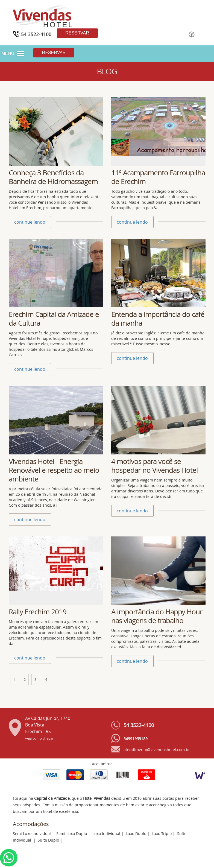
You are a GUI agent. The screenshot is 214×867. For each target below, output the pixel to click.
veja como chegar (39, 738)
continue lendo (29, 222)
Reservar (77, 33)
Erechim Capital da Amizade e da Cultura (54, 319)
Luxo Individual (106, 833)
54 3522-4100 (139, 725)
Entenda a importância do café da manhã (157, 319)
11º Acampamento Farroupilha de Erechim (158, 177)
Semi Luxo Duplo (71, 833)
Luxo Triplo (162, 833)
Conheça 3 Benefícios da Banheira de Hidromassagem (53, 177)
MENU (7, 53)
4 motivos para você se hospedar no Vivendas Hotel (154, 466)
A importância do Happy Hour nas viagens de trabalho (157, 616)
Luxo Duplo (136, 833)
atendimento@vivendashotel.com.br (157, 749)
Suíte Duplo (48, 840)
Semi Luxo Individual (32, 833)
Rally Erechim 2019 (37, 612)
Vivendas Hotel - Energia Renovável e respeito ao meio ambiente (54, 470)
